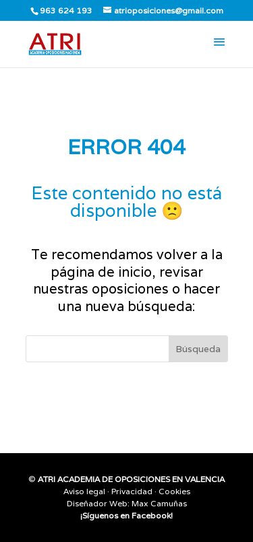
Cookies (174, 491)
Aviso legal (84, 491)
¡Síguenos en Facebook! (126, 515)
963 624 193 (66, 10)
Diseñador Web (97, 503)
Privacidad (131, 491)
